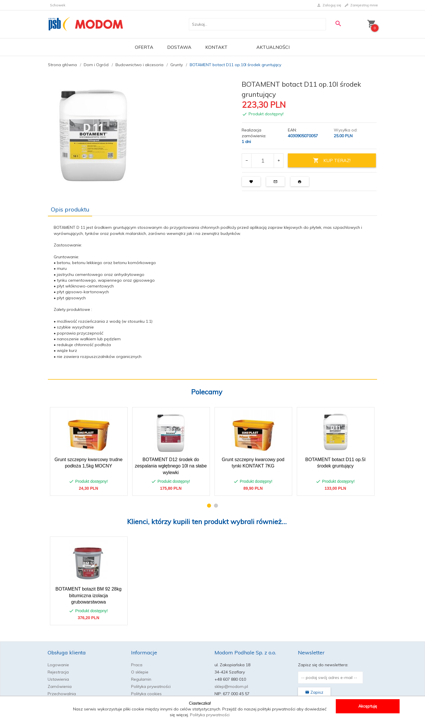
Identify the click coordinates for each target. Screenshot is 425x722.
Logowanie (58, 664)
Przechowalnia (62, 693)
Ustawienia (58, 679)
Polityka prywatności (151, 686)
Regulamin (141, 679)
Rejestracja (58, 672)
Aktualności (273, 47)
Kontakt (216, 47)
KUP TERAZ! (332, 160)
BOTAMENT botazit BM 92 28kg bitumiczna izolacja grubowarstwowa (88, 595)
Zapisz (314, 692)
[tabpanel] (212, 297)
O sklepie (139, 672)
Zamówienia (60, 686)
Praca (136, 664)
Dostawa (179, 47)
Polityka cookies (146, 693)
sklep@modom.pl (231, 686)
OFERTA (144, 47)
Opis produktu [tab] (70, 209)
